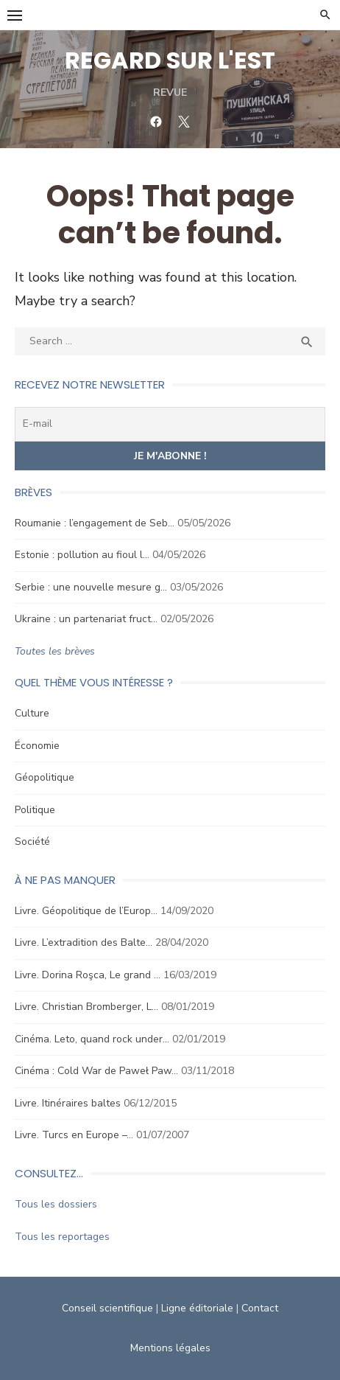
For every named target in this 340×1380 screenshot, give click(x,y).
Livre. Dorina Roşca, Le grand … (87, 975)
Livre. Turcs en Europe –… (74, 1135)
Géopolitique (44, 777)
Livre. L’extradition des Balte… (83, 942)
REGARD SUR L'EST (170, 60)
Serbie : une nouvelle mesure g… (91, 587)
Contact (259, 1308)
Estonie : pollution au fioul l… (82, 555)
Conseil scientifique (107, 1308)
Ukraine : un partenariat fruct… (86, 619)
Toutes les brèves (55, 651)
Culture (32, 713)
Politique (35, 810)
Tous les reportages (62, 1237)
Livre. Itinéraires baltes (68, 1103)
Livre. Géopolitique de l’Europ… (86, 911)
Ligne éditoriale (197, 1308)
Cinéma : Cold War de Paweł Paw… (96, 1071)
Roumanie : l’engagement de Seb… (94, 523)
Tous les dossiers (56, 1204)
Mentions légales (170, 1348)
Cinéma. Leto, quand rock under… (92, 1039)
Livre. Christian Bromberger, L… (86, 1007)
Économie (37, 746)
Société (32, 841)
